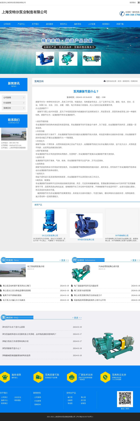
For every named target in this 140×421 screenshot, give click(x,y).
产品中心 (21, 24)
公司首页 (7, 24)
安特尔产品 (71, 393)
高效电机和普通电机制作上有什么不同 (105, 300)
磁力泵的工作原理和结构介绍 (42, 342)
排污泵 (83, 400)
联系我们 (133, 2)
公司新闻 (7, 97)
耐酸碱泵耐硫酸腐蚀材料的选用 (42, 356)
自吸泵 (70, 400)
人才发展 (91, 24)
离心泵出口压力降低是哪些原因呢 (34, 290)
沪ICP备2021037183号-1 (84, 417)
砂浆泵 (83, 403)
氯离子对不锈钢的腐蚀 (34, 295)
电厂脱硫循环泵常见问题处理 (105, 285)
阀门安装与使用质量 (105, 290)
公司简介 (4, 397)
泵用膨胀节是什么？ (42, 349)
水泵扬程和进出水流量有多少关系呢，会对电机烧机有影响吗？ (42, 335)
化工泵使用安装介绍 (35, 266)
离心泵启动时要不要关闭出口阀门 (34, 285)
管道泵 (70, 403)
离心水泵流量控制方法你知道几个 (105, 295)
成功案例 (49, 24)
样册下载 (120, 24)
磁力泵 (70, 397)
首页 (119, 81)
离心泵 (83, 397)
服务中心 (4, 400)
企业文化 (17, 397)
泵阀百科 (7, 108)
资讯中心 (63, 24)
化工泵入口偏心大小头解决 (34, 300)
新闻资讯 (126, 81)
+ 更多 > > (64, 260)
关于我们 (35, 24)
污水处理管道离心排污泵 (109, 266)
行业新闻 (7, 103)
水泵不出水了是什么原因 (42, 327)
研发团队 (17, 400)
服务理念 (77, 24)
